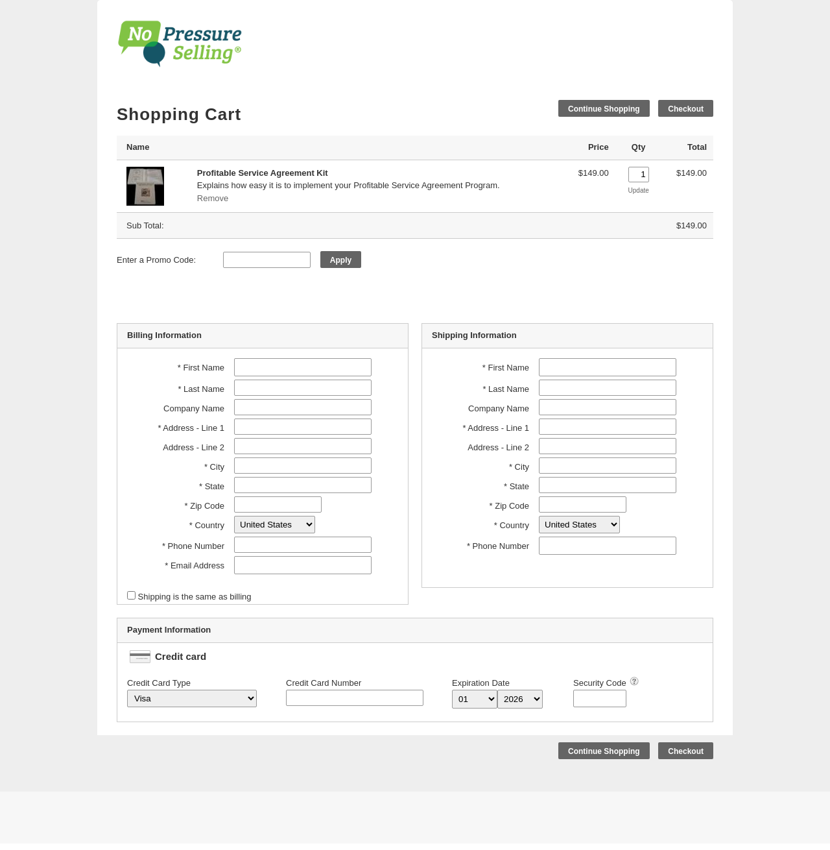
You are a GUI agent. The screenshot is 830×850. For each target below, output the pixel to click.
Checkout (686, 109)
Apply (340, 260)
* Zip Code (204, 506)
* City (214, 467)
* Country (206, 525)
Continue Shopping (604, 109)
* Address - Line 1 (191, 428)
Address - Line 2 (193, 447)
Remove (212, 198)
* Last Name (201, 389)
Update (638, 190)
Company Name (193, 408)
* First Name (201, 367)
